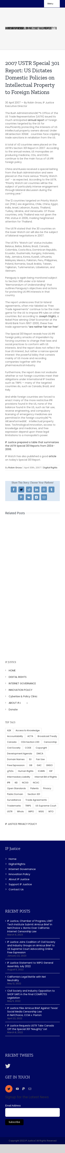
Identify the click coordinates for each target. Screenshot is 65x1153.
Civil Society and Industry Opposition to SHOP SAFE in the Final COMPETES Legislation (31, 994)
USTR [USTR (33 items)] (9, 811)
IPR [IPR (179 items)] (8, 782)
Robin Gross (15, 467)
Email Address (13, 1105)
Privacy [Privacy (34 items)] (47, 788)
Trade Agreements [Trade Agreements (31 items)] (36, 799)
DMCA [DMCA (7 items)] (40, 753)
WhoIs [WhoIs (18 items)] (20, 811)
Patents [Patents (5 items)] (34, 788)
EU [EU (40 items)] (30, 759)
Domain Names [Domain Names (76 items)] (16, 759)
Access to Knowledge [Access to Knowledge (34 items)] (28, 730)
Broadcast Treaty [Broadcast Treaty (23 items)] (47, 736)
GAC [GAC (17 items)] (39, 765)
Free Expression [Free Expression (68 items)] (16, 765)
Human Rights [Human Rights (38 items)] (25, 771)
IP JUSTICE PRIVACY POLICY (21, 824)
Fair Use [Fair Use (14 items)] (40, 759)
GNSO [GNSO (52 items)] (49, 765)
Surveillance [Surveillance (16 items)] (14, 799)
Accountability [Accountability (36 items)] (15, 736)
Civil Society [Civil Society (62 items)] (13, 747)
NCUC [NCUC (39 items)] (36, 782)
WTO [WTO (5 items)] (51, 811)
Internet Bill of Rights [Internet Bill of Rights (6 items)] (46, 776)
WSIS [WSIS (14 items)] (41, 811)
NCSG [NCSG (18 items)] (25, 782)
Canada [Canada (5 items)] (11, 741)
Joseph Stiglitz (47, 316)
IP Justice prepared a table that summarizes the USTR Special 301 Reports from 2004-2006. (32, 446)
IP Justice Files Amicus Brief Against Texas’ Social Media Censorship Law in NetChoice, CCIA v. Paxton (32, 1011)
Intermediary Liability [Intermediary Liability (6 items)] (18, 776)
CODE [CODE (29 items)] (28, 747)
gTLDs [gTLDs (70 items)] (10, 771)
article (52, 456)
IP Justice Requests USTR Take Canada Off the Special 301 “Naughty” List (30, 1027)
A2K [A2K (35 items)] (9, 730)
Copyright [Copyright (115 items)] (41, 747)
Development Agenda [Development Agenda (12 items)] (19, 753)
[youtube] (17, 1088)
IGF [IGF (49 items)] (51, 771)
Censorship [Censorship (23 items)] (50, 741)
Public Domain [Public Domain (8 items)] (15, 794)
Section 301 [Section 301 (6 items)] (34, 794)
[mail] (29, 1088)
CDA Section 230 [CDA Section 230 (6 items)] (30, 741)
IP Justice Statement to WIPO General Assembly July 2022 (30, 964)
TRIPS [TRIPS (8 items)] (28, 805)
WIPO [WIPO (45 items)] (31, 811)
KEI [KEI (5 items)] (16, 782)
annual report (36, 120)
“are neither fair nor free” (43, 327)
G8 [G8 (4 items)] (30, 765)
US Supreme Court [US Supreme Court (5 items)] (46, 805)
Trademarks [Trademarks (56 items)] (14, 805)
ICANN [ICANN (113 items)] (41, 771)
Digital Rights (50, 467)
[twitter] (8, 1088)
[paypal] (23, 1088)
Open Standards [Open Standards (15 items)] (16, 788)
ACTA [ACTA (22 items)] (30, 736)
